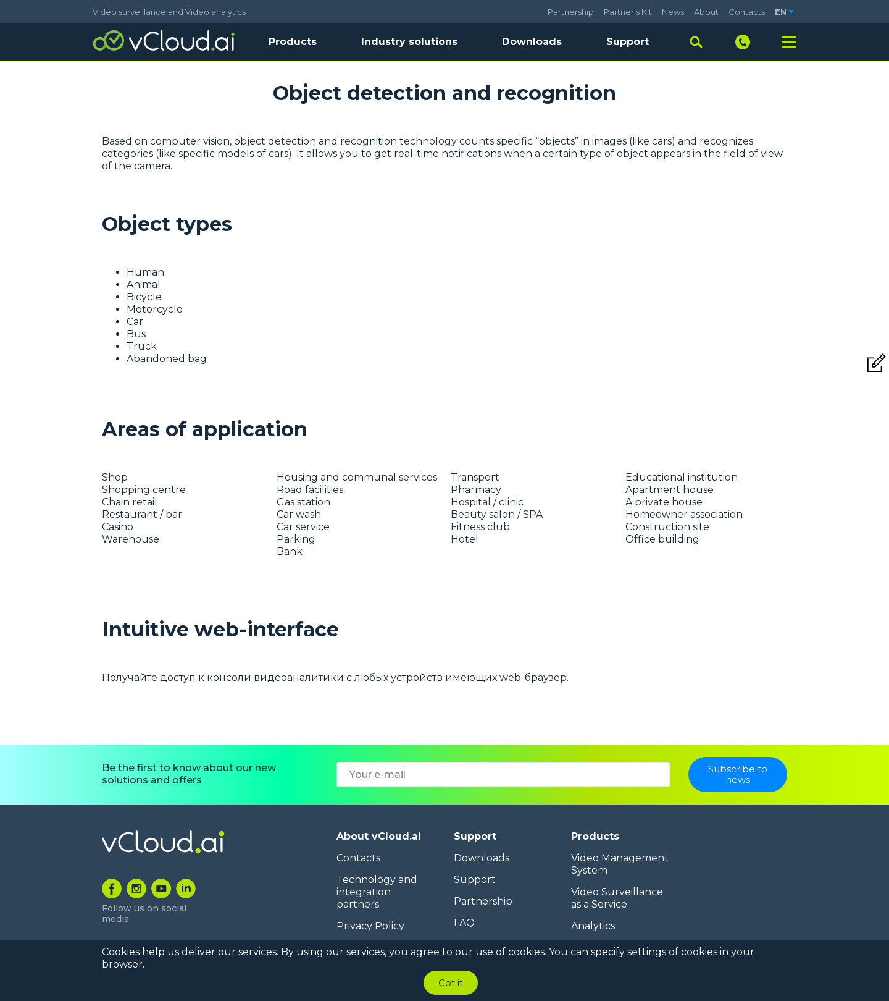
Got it (450, 983)
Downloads (532, 42)
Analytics (593, 926)
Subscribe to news (737, 778)
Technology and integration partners (376, 892)
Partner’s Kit (628, 12)
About (706, 12)
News (673, 12)
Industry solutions (409, 42)
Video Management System (620, 864)
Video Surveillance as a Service (617, 898)
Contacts (746, 12)
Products (595, 836)
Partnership (571, 12)
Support (627, 42)
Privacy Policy (370, 926)
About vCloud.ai (378, 836)
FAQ (464, 923)
